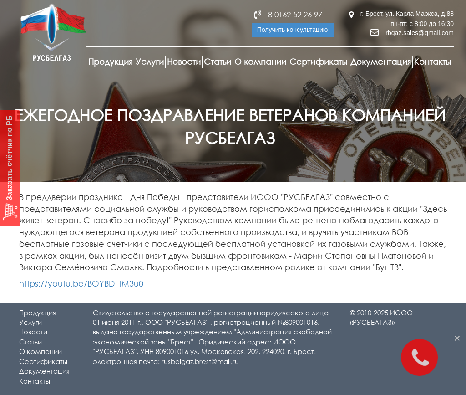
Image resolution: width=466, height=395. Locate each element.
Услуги (150, 61)
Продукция (110, 61)
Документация (380, 61)
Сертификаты (318, 61)
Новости (184, 61)
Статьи (217, 61)
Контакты (432, 61)
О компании (260, 61)
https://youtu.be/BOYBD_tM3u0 (81, 283)
